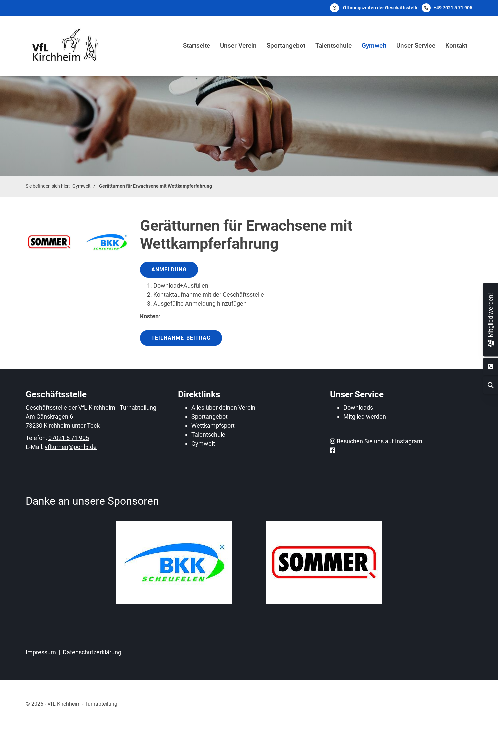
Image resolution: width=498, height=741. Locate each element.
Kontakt (456, 45)
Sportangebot (286, 45)
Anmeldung (169, 269)
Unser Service (415, 45)
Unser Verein (238, 45)
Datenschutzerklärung (92, 652)
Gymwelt (374, 45)
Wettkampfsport (213, 425)
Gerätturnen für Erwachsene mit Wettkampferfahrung (155, 186)
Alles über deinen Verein (223, 407)
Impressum (41, 652)
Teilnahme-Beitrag (181, 338)
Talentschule (333, 45)
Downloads (358, 407)
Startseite (196, 45)
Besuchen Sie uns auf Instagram (379, 441)
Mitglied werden (364, 416)
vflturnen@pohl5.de (71, 446)
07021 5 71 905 (68, 437)
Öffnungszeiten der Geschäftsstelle (381, 7)
